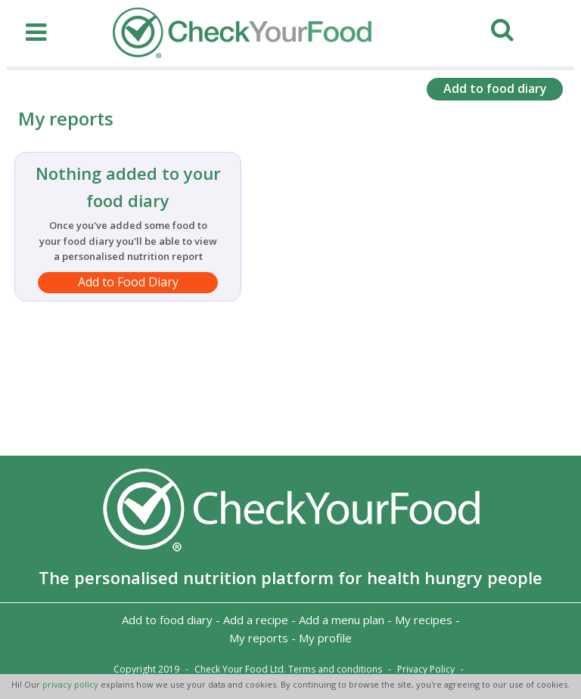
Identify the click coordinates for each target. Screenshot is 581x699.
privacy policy (71, 684)
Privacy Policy (426, 669)
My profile (325, 637)
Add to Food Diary (128, 282)
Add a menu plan (341, 619)
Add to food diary (495, 88)
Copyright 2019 (146, 669)
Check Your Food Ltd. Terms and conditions (288, 669)
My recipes (423, 619)
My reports (258, 637)
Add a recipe (255, 619)
